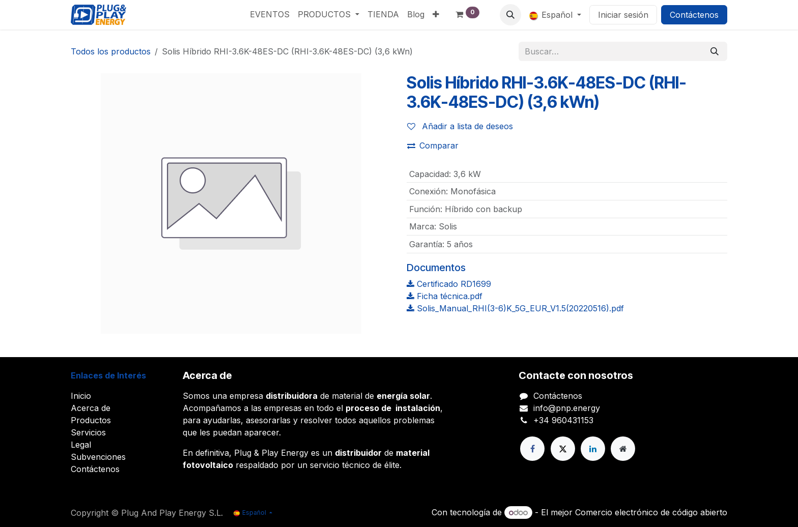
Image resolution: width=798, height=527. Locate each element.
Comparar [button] (433, 145)
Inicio (81, 396)
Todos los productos (111, 51)
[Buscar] (714, 51)
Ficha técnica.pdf (444, 296)
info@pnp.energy (566, 408)
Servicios (88, 432)
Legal (81, 445)
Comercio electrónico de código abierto (651, 512)
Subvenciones (98, 457)
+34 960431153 (563, 420)
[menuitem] (270, 14)
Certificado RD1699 (449, 284)
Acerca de (90, 408)
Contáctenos (694, 15)
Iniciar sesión (623, 15)
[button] (510, 14)
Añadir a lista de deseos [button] (460, 126)
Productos (91, 420)
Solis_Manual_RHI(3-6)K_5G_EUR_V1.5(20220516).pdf (515, 308)
